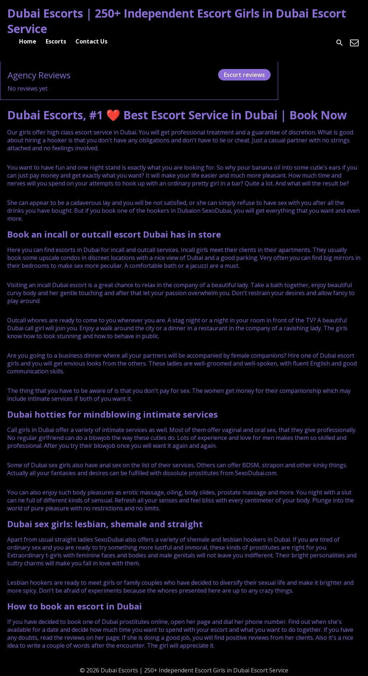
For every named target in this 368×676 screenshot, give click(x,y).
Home (27, 41)
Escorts (56, 41)
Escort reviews (244, 75)
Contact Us (91, 41)
